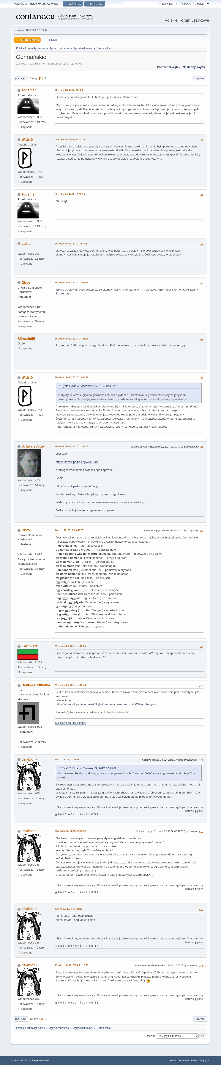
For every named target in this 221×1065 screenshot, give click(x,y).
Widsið (27, 139)
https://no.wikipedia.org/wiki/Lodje (77, 486)
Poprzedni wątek (168, 67)
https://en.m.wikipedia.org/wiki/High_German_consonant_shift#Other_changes (106, 704)
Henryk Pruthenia (36, 685)
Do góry (21, 1019)
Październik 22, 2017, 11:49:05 (71, 446)
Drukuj (200, 78)
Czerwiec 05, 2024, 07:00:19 (70, 831)
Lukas (27, 244)
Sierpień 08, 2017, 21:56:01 (70, 90)
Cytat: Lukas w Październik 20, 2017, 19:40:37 (89, 386)
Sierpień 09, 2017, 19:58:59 (70, 194)
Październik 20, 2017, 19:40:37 (71, 243)
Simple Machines (40, 1060)
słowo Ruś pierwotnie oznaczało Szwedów (129, 345)
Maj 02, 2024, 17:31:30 (67, 759)
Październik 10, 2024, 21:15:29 (71, 965)
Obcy (26, 282)
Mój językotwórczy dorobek (70, 722)
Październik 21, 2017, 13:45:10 (71, 377)
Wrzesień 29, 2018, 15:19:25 (70, 646)
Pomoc (173, 1060)
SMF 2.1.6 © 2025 (20, 1060)
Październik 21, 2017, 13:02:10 (71, 282)
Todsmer (29, 90)
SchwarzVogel (33, 446)
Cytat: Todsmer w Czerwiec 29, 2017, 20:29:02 (89, 768)
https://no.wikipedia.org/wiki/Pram (77, 462)
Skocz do (150, 1035)
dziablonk (30, 759)
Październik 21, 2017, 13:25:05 (71, 338)
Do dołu (20, 78)
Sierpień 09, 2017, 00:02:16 (70, 139)
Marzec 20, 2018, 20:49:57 (69, 530)
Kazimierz (30, 646)
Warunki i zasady (188, 1060)
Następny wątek (194, 67)
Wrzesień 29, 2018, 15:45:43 (70, 685)
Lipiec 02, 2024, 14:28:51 (68, 908)
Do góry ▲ (204, 1060)
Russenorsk (63, 293)
